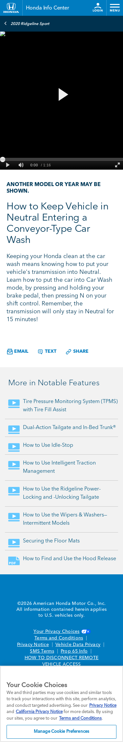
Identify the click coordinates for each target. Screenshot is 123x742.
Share (77, 351)
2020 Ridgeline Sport (26, 23)
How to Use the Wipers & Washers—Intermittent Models (65, 519)
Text (46, 351)
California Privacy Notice (39, 712)
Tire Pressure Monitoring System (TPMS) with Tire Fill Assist (70, 406)
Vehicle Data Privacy (77, 644)
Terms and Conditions (58, 638)
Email (17, 351)
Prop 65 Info (74, 651)
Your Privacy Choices (61, 631)
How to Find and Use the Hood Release (69, 559)
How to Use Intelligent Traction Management (59, 467)
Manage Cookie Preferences (61, 732)
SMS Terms (42, 651)
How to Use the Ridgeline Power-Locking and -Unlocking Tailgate (62, 493)
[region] (61, 704)
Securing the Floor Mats (51, 541)
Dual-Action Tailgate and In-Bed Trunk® (69, 427)
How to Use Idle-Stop (48, 445)
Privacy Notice (33, 644)
